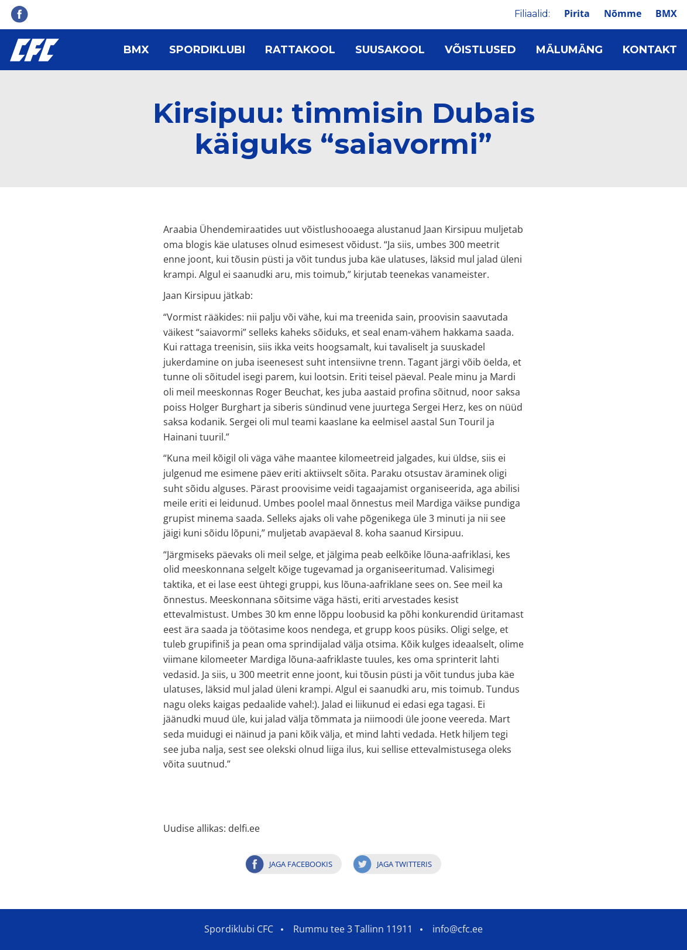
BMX (666, 13)
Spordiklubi (207, 49)
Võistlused (480, 49)
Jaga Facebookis (300, 864)
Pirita (577, 13)
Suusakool (390, 49)
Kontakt (650, 49)
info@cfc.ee (457, 929)
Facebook (19, 14)
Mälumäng (569, 49)
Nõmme (622, 13)
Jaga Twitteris (404, 864)
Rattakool (300, 49)
